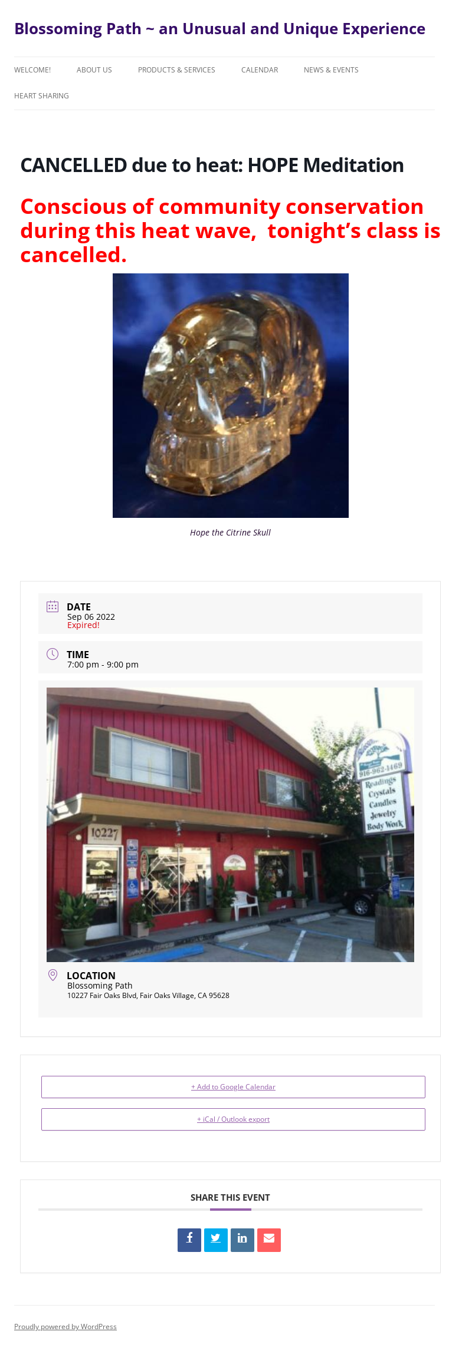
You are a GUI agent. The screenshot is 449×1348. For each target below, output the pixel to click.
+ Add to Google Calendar (233, 1087)
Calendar (259, 70)
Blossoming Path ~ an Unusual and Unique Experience (219, 28)
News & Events (331, 70)
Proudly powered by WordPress (65, 1326)
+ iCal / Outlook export (233, 1119)
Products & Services (176, 70)
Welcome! (32, 70)
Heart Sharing (41, 96)
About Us (94, 70)
